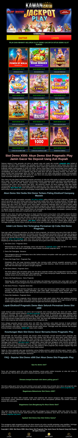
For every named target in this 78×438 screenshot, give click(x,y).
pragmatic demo (51, 246)
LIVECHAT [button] (69, 435)
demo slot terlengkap (16, 239)
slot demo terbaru (37, 199)
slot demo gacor (23, 342)
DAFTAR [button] (23, 37)
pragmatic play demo (14, 414)
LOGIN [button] (55, 37)
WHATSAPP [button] (49, 435)
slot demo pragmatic (33, 313)
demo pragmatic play (67, 387)
